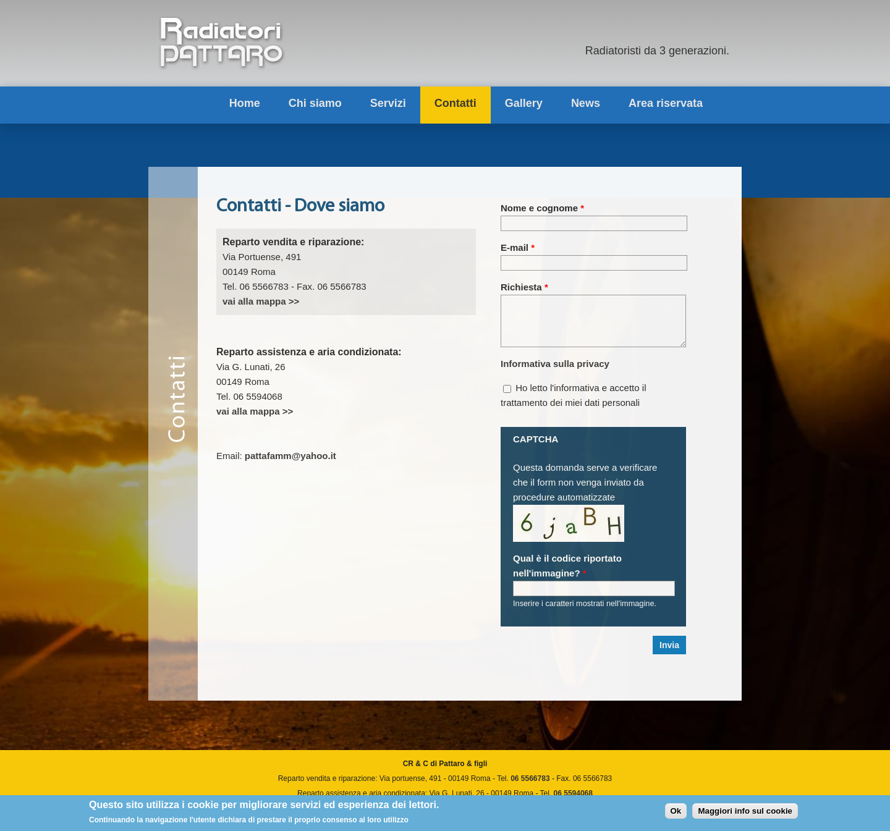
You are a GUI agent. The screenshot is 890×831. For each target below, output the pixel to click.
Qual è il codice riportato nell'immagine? (567, 575)
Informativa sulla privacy (555, 373)
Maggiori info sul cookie (745, 812)
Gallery (524, 103)
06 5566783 (530, 787)
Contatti (455, 103)
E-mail (518, 247)
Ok (676, 812)
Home (244, 103)
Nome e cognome (542, 208)
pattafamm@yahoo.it (290, 455)
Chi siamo (315, 103)
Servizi (388, 103)
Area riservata (666, 103)
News (585, 103)
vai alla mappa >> (260, 301)
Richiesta (524, 287)
